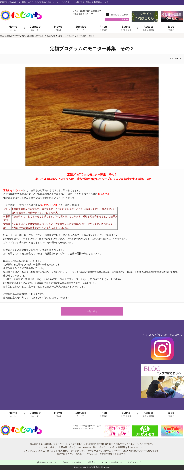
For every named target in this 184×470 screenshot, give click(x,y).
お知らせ (58, 28)
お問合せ (91, 462)
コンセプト (35, 28)
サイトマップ (134, 462)
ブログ (171, 28)
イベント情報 (125, 28)
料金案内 (103, 28)
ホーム (13, 28)
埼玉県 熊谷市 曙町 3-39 (83, 14)
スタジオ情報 (148, 28)
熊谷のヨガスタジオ (47, 462)
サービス (80, 28)
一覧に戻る (92, 311)
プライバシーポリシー (112, 462)
